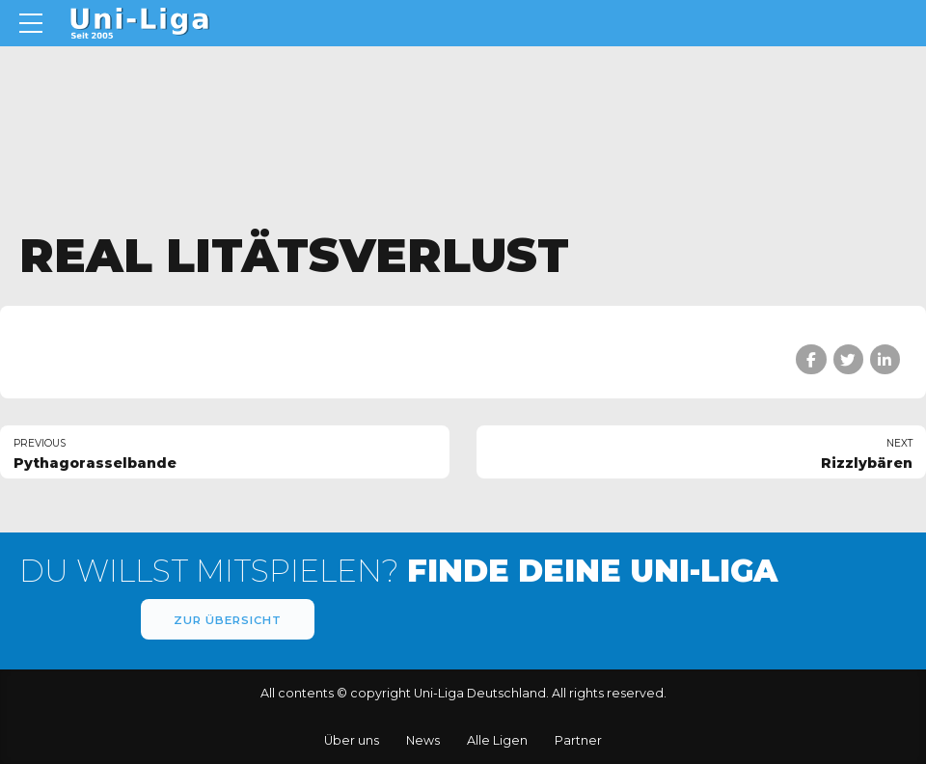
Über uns (351, 740)
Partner (578, 740)
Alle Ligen (497, 740)
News (423, 740)
